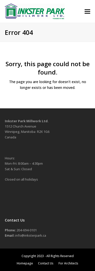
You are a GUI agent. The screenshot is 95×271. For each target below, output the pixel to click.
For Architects (68, 263)
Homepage (25, 263)
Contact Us (45, 263)
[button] (87, 11)
